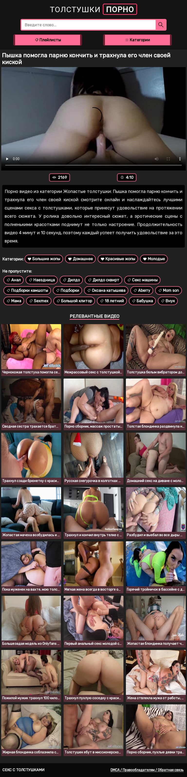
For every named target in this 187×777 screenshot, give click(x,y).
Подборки (67, 290)
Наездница (41, 280)
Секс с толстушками (23, 770)
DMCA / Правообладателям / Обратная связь (147, 770)
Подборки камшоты (27, 290)
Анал (13, 280)
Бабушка (142, 301)
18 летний (112, 301)
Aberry (141, 290)
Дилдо (71, 280)
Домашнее (80, 259)
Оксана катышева (106, 290)
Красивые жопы (118, 259)
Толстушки (93, 9)
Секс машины (142, 280)
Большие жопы (44, 259)
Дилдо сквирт (103, 280)
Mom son (168, 290)
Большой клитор (74, 301)
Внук (168, 301)
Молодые (154, 259)
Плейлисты (48, 40)
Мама (13, 301)
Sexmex (38, 301)
